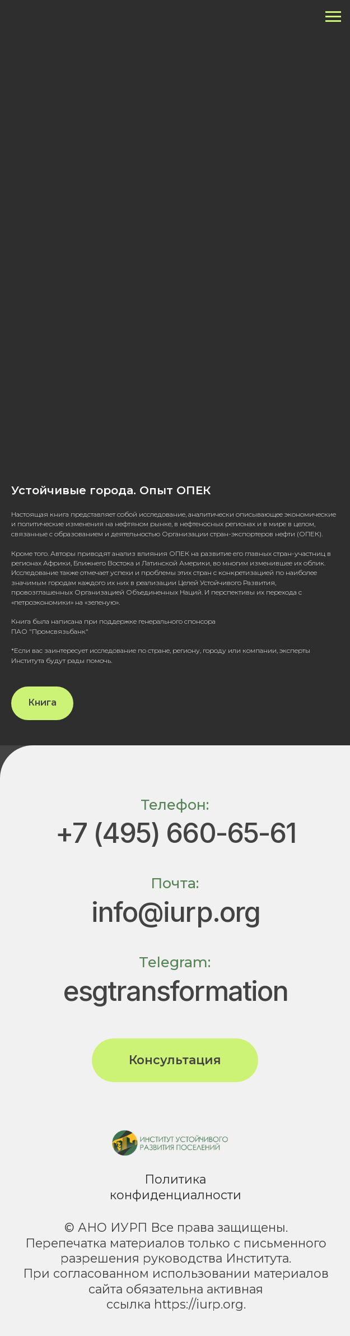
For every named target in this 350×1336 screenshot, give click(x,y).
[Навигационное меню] (333, 16)
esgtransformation (175, 991)
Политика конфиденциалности (175, 1187)
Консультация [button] (175, 1059)
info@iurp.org (175, 912)
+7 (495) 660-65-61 (175, 833)
